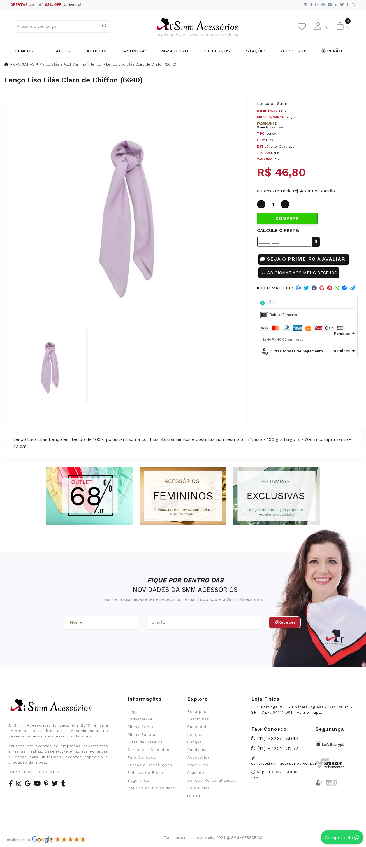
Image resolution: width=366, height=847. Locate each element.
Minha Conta (141, 726)
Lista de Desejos (145, 742)
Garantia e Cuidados (148, 749)
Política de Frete (145, 772)
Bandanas (197, 749)
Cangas (194, 742)
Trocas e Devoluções (150, 765)
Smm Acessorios (270, 127)
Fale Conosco (142, 757)
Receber (285, 622)
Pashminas (134, 50)
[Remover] (261, 204)
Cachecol (96, 50)
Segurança (138, 780)
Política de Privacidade (151, 788)
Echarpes (58, 50)
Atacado (195, 772)
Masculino (174, 50)
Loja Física (198, 788)
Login (133, 711)
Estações (255, 50)
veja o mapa (309, 712)
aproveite (71, 5)
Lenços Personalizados (211, 780)
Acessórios (294, 50)
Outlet (194, 796)
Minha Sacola (141, 734)
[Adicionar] (285, 204)
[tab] (307, 303)
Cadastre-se (140, 719)
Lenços (24, 50)
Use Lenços (215, 50)
